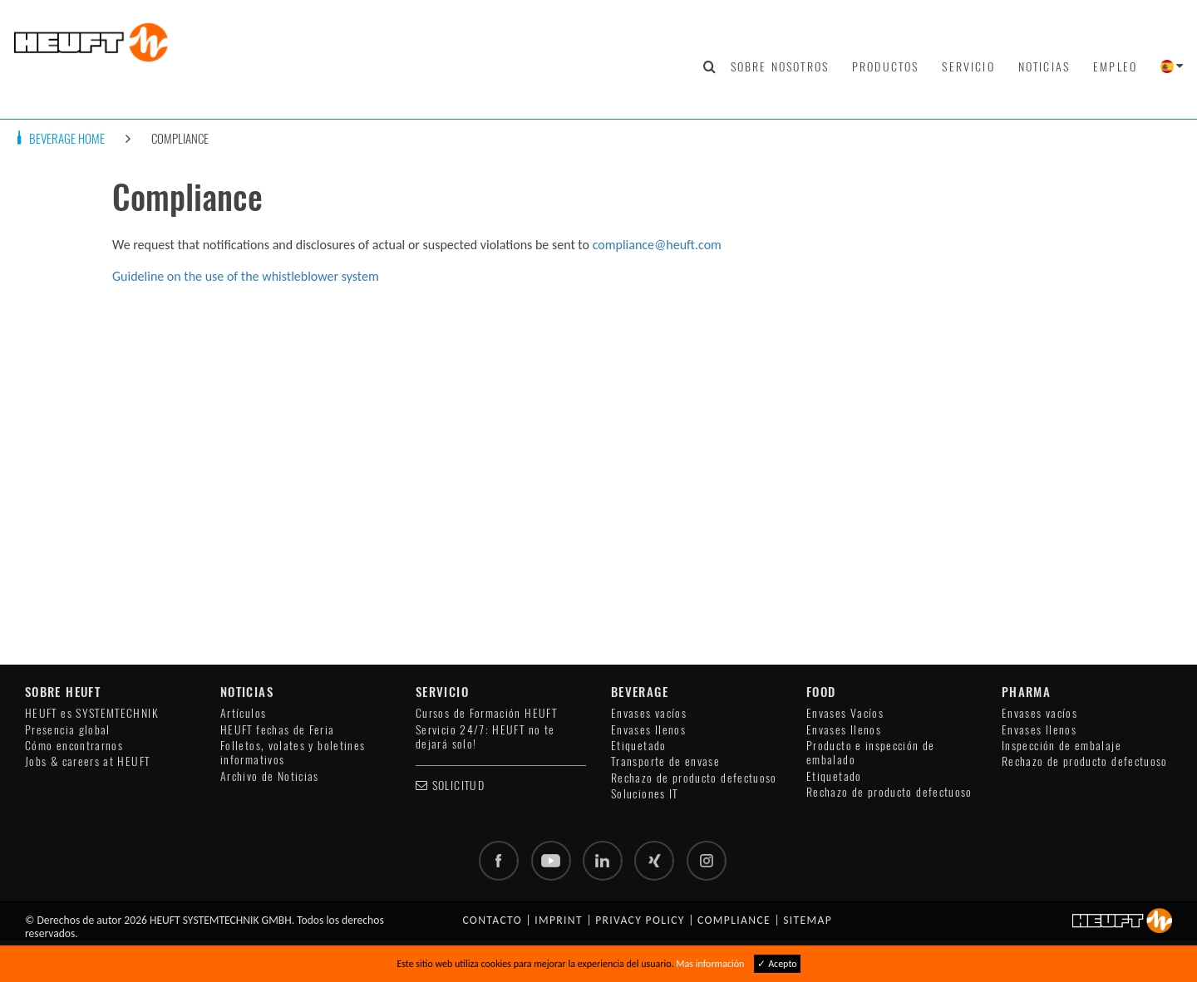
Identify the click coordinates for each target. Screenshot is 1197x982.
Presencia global (68, 730)
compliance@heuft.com (657, 245)
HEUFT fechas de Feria (277, 730)
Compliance (180, 138)
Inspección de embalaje (1061, 746)
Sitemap (807, 920)
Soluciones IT (644, 794)
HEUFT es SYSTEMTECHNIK (92, 713)
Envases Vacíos (845, 713)
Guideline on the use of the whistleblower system (245, 276)
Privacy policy (640, 920)
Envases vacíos (649, 713)
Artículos (243, 713)
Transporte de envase (665, 761)
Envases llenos (648, 730)
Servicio (968, 66)
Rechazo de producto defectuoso (694, 778)
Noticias (1044, 66)
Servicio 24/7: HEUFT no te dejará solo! (485, 737)
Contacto (492, 920)
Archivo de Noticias (269, 776)
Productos (885, 66)
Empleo (1115, 66)
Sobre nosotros (780, 66)
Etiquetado (639, 746)
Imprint (558, 920)
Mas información (710, 964)
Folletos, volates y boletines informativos (292, 753)
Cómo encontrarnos (74, 746)
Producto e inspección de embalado (870, 753)
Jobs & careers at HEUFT (87, 761)
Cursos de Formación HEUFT (486, 713)
